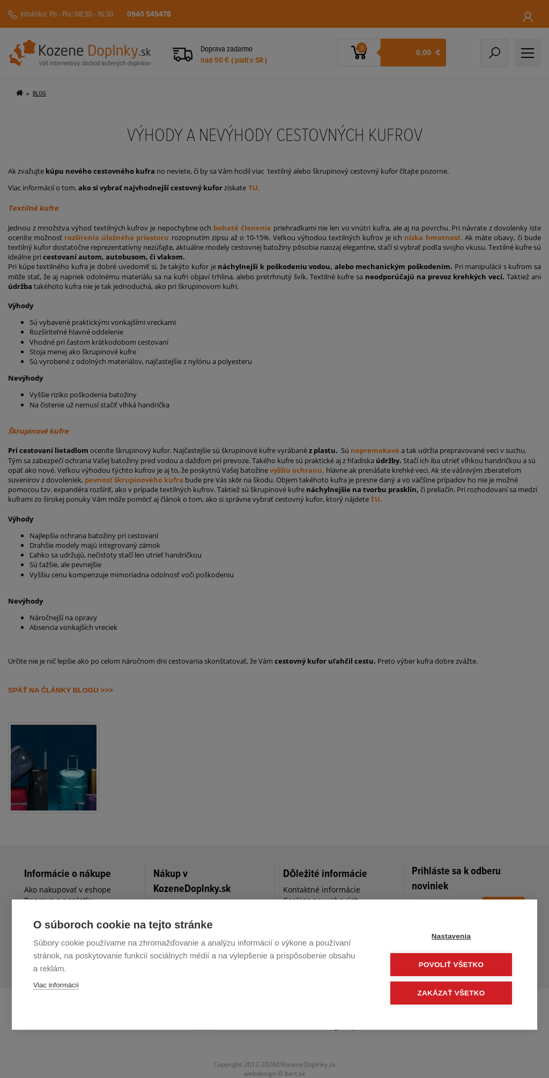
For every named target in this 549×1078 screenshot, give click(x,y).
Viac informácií (56, 985)
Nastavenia (451, 936)
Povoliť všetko (451, 965)
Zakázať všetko (451, 993)
